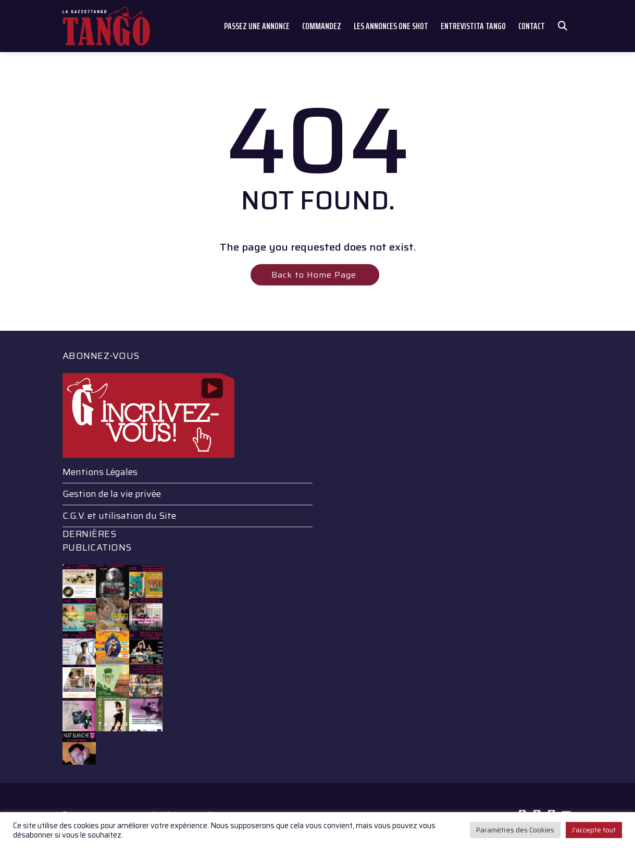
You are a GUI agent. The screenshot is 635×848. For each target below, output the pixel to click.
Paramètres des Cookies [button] (515, 830)
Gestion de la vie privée (112, 494)
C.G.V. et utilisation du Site (119, 515)
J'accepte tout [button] (594, 830)
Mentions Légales (100, 472)
